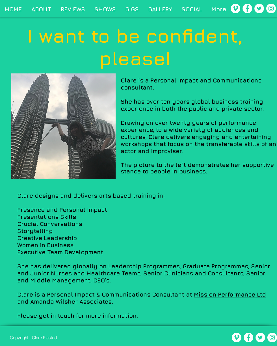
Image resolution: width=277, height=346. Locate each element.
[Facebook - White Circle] (247, 8)
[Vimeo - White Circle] (235, 8)
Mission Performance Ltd (230, 294)
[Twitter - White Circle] (259, 8)
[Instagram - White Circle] (271, 8)
